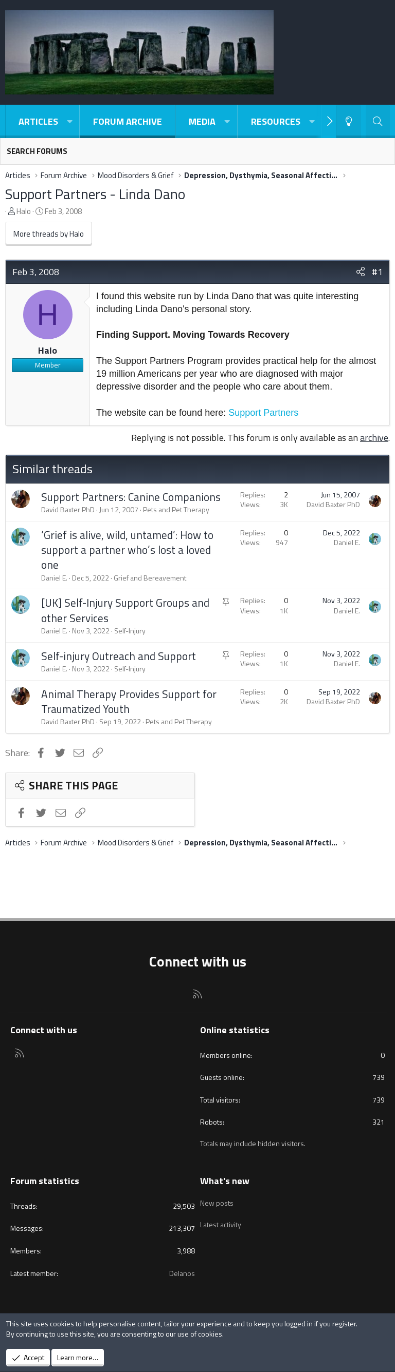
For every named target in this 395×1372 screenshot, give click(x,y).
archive (374, 438)
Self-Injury (130, 630)
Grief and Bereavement (150, 577)
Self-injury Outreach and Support (118, 656)
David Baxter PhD (68, 509)
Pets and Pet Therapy (176, 509)
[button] (69, 121)
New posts (217, 1200)
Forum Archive (127, 121)
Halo (23, 211)
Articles (38, 121)
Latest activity (220, 1218)
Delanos (182, 1273)
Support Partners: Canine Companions (131, 497)
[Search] (378, 121)
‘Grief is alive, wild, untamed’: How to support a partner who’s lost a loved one (127, 550)
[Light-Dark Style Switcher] (348, 121)
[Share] (360, 272)
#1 (377, 272)
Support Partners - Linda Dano (95, 193)
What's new (224, 1181)
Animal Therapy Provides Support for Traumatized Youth (129, 701)
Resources (275, 121)
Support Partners (263, 413)
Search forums (37, 151)
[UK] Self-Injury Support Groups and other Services (125, 610)
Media (202, 121)
